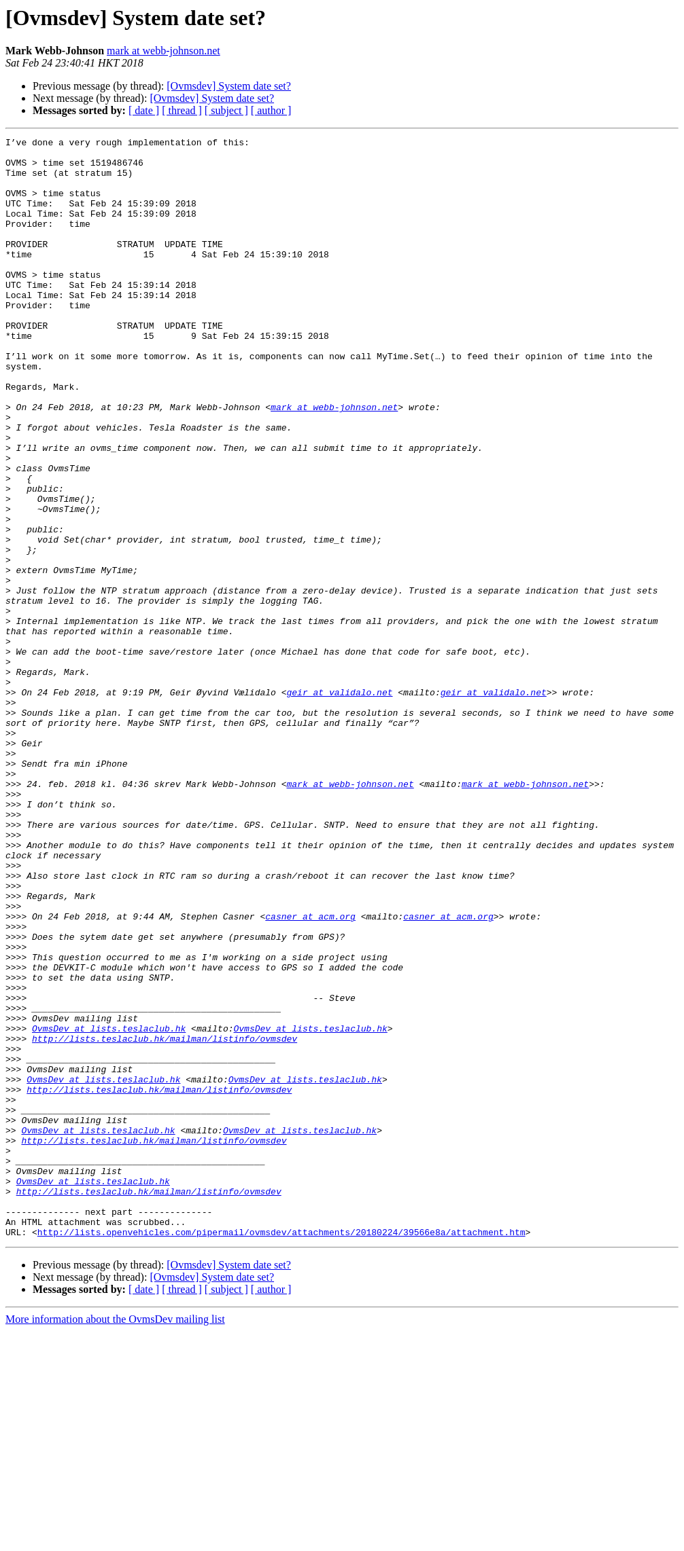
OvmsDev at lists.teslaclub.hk (109, 1207)
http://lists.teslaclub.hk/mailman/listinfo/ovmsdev (164, 1220)
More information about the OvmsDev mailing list (115, 1539)
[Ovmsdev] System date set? (229, 86)
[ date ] (144, 110)
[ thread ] (182, 110)
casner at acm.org (310, 1073)
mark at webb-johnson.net (163, 50)
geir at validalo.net (339, 804)
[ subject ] (226, 110)
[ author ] (271, 110)
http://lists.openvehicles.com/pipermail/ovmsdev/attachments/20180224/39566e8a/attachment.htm (281, 1452)
